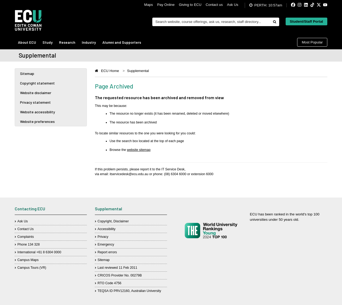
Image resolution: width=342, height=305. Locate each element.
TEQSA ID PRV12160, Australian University (129, 291)
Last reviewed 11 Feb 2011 (117, 268)
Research (67, 42)
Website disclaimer (35, 92)
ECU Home (110, 71)
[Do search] (274, 22)
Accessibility (106, 229)
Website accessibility (37, 112)
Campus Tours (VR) (31, 268)
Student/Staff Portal (306, 21)
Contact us (214, 5)
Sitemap (27, 73)
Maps (148, 5)
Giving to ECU (190, 5)
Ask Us (232, 5)
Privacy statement (35, 102)
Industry (89, 42)
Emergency (106, 244)
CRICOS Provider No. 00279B (120, 275)
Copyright (105, 221)
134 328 (34, 244)
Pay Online (165, 5)
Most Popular (312, 42)
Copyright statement (37, 83)
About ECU (27, 42)
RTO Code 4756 (109, 283)
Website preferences (37, 121)
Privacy (103, 237)
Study (47, 42)
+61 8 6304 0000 (48, 252)
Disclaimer (121, 221)
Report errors (107, 252)
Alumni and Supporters (121, 42)
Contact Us (25, 229)
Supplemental (138, 71)
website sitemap (138, 150)
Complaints (25, 237)
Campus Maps (27, 260)
